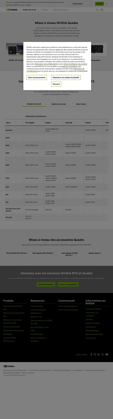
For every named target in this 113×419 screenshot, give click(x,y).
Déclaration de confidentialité (46, 64)
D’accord (56, 84)
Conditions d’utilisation (69, 66)
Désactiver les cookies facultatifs (66, 77)
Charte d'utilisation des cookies (75, 64)
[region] (57, 66)
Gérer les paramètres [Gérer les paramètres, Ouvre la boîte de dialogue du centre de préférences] (36, 77)
